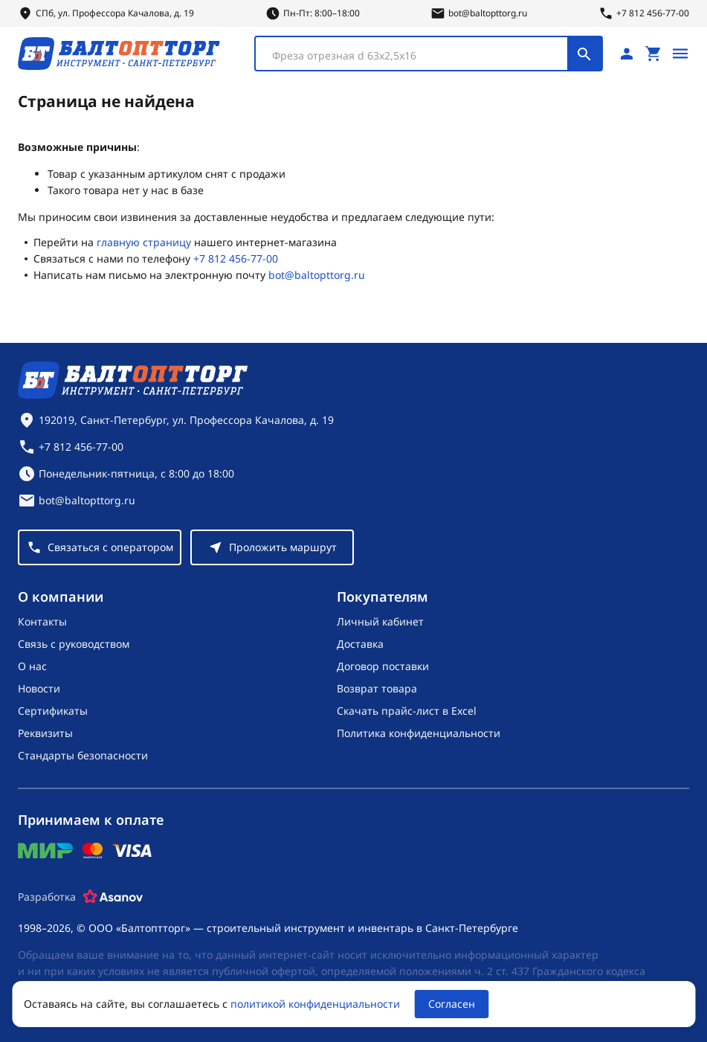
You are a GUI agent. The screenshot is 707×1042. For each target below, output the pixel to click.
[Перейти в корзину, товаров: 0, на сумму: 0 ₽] (653, 53)
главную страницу (144, 242)
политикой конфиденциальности (315, 1004)
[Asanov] (113, 897)
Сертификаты (53, 711)
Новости (39, 688)
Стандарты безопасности (83, 755)
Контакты (42, 621)
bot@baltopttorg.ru (316, 275)
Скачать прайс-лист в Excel (407, 711)
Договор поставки (383, 666)
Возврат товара (377, 688)
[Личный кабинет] (627, 53)
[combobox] (428, 53)
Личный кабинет (380, 621)
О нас (32, 666)
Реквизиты (45, 733)
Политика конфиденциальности (418, 733)
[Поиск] (584, 53)
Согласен (451, 1004)
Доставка (360, 644)
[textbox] (419, 55)
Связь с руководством (73, 644)
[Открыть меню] (680, 53)
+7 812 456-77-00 (235, 258)
